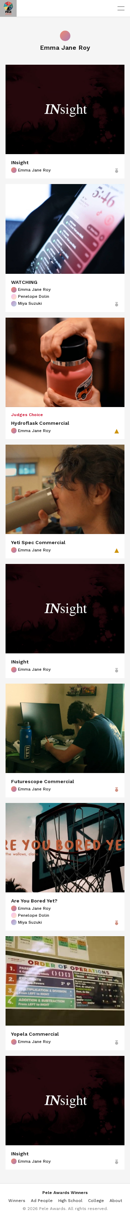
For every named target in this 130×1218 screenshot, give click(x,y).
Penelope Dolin (30, 297)
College (96, 1200)
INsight (19, 162)
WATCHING (24, 282)
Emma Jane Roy (31, 170)
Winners (16, 1200)
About (116, 1200)
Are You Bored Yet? (34, 900)
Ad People (42, 1200)
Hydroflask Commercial (40, 423)
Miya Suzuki (26, 304)
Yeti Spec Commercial (38, 542)
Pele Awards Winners (65, 1192)
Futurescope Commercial (42, 781)
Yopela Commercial (35, 1034)
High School (70, 1200)
